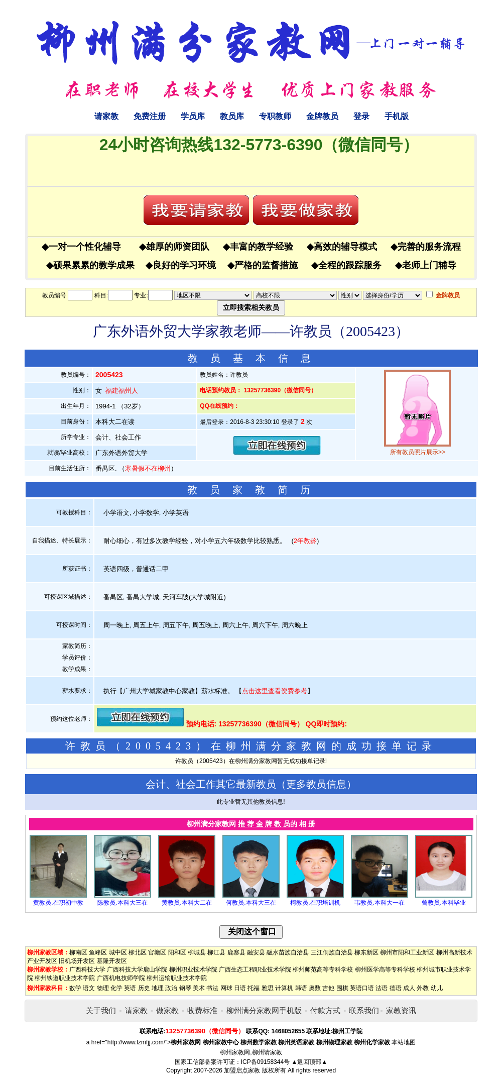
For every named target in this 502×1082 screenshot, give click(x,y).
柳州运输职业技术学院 (177, 978)
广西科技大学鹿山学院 (137, 969)
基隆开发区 (112, 960)
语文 (89, 988)
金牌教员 (322, 116)
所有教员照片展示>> (417, 452)
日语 (240, 988)
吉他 (328, 988)
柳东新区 (366, 952)
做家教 (167, 1010)
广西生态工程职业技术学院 (255, 969)
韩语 (301, 988)
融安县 (256, 952)
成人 (409, 988)
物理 (103, 988)
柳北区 (138, 952)
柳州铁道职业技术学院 (65, 978)
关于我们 (101, 1010)
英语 (130, 988)
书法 (212, 988)
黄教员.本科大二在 (186, 902)
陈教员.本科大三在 (122, 902)
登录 (361, 116)
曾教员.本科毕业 (443, 902)
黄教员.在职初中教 (58, 902)
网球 (226, 988)
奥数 (315, 988)
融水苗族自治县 (288, 952)
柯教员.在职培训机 (315, 902)
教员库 (232, 116)
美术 (199, 988)
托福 (253, 988)
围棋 (342, 988)
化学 (116, 988)
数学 (75, 988)
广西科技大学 (87, 969)
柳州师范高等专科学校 (323, 969)
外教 (423, 988)
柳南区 (78, 952)
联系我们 (364, 1010)
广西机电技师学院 (121, 978)
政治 (171, 988)
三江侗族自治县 (332, 952)
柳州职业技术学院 (193, 969)
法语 (381, 988)
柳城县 (197, 952)
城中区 (118, 952)
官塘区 (157, 952)
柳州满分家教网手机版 (264, 1010)
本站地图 (404, 1042)
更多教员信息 (316, 784)
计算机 (284, 988)
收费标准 (202, 1010)
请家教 (106, 116)
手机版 (397, 116)
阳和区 (177, 952)
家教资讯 (401, 1010)
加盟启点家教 (242, 1070)
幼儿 (437, 988)
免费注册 (150, 116)
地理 (158, 988)
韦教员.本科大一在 (379, 902)
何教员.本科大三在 (251, 902)
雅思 (268, 988)
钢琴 (185, 988)
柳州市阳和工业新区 (407, 952)
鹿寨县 (236, 952)
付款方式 (325, 1010)
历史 (144, 988)
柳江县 (216, 952)
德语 (396, 988)
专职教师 (275, 116)
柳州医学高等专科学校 (385, 969)
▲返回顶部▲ (309, 1061)
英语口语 (362, 988)
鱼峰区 (98, 952)
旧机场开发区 (77, 960)
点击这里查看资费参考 (274, 691)
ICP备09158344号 (265, 1061)
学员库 (193, 116)
